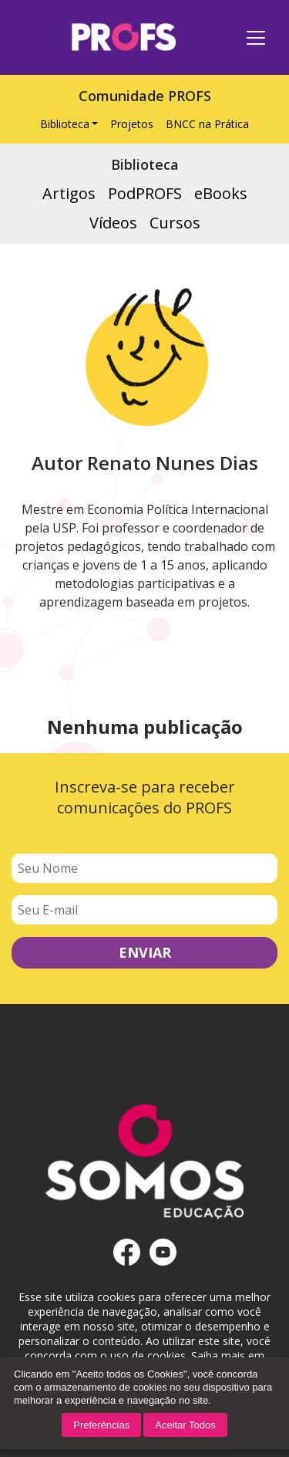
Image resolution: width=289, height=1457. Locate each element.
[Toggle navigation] (256, 37)
